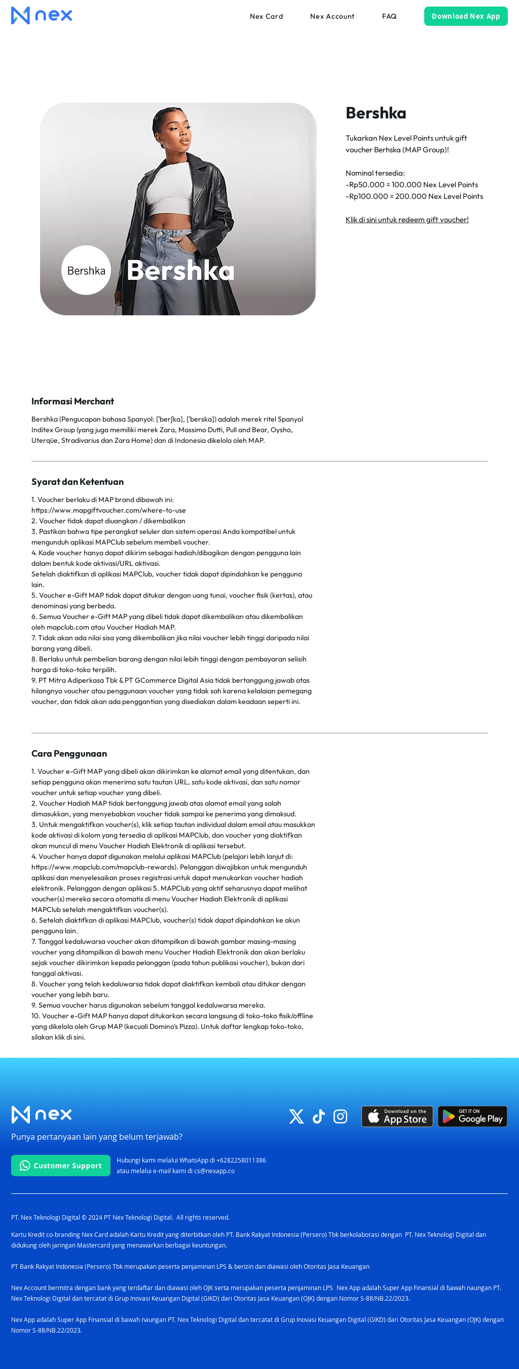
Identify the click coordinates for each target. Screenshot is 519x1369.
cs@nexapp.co (214, 1171)
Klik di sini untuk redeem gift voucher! (407, 219)
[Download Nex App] (466, 16)
